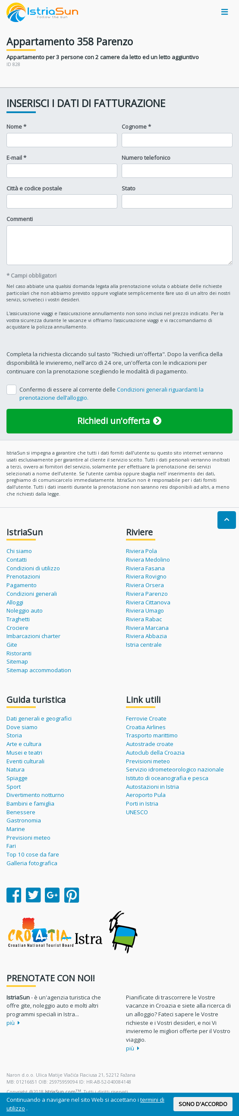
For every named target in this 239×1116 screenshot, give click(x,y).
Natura (15, 769)
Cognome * (136, 126)
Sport (13, 786)
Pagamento (21, 585)
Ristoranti (18, 653)
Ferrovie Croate (146, 718)
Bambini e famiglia (30, 803)
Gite (11, 644)
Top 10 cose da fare (32, 854)
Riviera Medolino (148, 559)
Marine (15, 829)
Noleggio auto (24, 610)
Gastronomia (23, 820)
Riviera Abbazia (146, 636)
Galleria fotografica (31, 863)
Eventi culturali (25, 761)
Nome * (16, 126)
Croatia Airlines (146, 727)
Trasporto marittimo (152, 735)
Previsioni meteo (28, 837)
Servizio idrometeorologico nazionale (175, 769)
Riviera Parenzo (147, 594)
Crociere (17, 628)
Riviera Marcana (147, 628)
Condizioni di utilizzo (33, 568)
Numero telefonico (146, 157)
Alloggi (14, 602)
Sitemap (17, 661)
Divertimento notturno (35, 795)
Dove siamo (22, 727)
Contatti (16, 559)
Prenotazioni (23, 576)
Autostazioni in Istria (152, 786)
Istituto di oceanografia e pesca (167, 778)
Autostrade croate (149, 744)
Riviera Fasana (145, 568)
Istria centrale (144, 644)
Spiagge (17, 778)
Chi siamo (19, 551)
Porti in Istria (142, 803)
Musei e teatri (24, 752)
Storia (14, 735)
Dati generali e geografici (39, 718)
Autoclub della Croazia (155, 752)
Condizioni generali (31, 594)
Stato (128, 188)
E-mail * (16, 157)
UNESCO (137, 812)
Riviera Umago (145, 610)
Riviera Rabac (144, 619)
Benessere (20, 812)
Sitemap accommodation (38, 670)
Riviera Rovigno (146, 576)
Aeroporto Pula (146, 795)
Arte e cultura (23, 744)
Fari (11, 846)
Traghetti (18, 619)
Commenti (19, 219)
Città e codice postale (34, 188)
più (13, 1023)
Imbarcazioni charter (33, 636)
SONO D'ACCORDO (203, 1104)
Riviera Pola (141, 551)
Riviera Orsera (145, 585)
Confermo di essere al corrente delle (111, 394)
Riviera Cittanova (148, 602)
